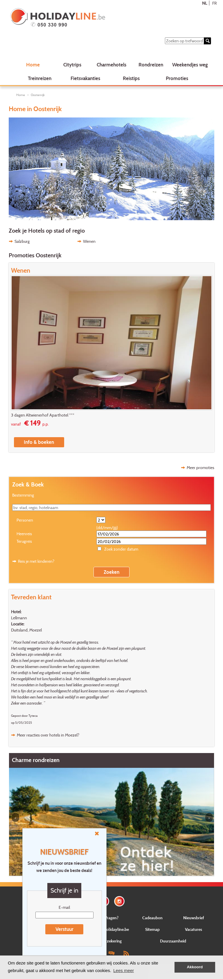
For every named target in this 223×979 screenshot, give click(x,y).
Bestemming (23, 495)
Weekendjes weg (190, 64)
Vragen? (111, 917)
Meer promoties (200, 467)
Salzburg (22, 241)
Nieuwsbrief (193, 917)
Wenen (89, 241)
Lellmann (19, 617)
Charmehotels (111, 64)
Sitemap (152, 929)
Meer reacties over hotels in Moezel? (48, 734)
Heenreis (24, 533)
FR (214, 3)
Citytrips (72, 64)
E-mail (64, 907)
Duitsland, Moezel (26, 629)
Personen (25, 519)
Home (33, 64)
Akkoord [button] (195, 967)
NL (204, 3)
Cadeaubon (152, 917)
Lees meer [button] (123, 970)
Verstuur (64, 929)
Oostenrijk (38, 95)
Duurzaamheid (173, 940)
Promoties (177, 78)
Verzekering (111, 940)
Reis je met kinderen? (36, 561)
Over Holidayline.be (111, 929)
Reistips (131, 78)
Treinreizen (39, 78)
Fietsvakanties (85, 78)
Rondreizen (151, 64)
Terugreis (24, 541)
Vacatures (193, 929)
